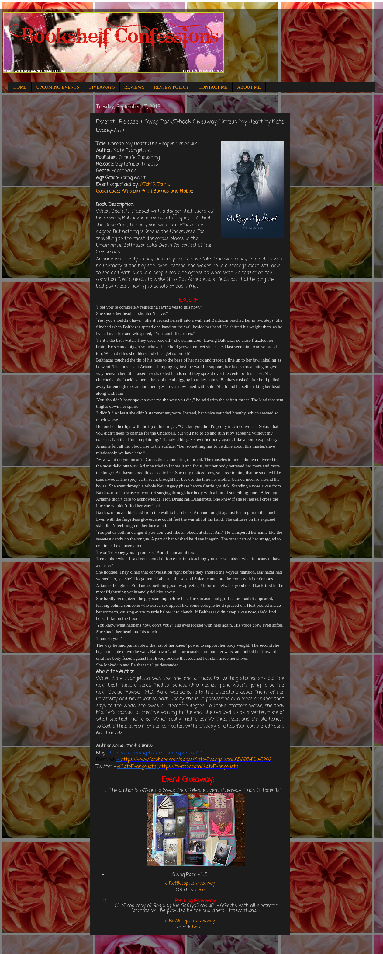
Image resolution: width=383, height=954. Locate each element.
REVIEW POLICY (171, 87)
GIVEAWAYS (101, 87)
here (200, 890)
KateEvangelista (138, 767)
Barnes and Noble (172, 191)
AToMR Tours (154, 184)
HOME (20, 87)
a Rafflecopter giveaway (190, 883)
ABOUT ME (249, 87)
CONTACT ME (213, 87)
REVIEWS (134, 87)
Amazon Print (137, 191)
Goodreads (107, 191)
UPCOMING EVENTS (57, 87)
